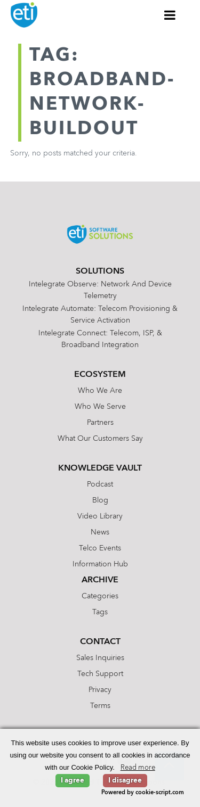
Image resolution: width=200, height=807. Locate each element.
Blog (100, 500)
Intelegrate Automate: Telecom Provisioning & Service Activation (100, 314)
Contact (100, 642)
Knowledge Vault (100, 468)
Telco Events (100, 548)
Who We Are (100, 390)
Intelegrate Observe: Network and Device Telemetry (100, 290)
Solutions (100, 271)
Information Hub (100, 564)
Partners (100, 422)
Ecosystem (100, 374)
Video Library (100, 516)
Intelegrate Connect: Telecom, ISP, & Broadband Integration (100, 339)
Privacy (100, 690)
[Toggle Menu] (170, 15)
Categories (100, 596)
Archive (100, 580)
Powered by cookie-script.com (142, 793)
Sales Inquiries (100, 658)
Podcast (100, 484)
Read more (138, 767)
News (100, 532)
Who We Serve (100, 406)
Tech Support (100, 674)
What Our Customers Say (100, 438)
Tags (100, 612)
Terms (100, 706)
